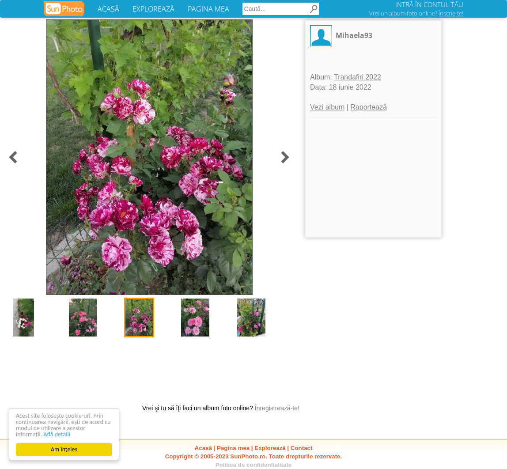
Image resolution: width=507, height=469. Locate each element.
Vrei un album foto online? (416, 13)
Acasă (203, 448)
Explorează (269, 448)
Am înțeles (64, 449)
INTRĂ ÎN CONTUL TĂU (429, 4)
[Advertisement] (373, 177)
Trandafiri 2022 (357, 77)
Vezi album (327, 107)
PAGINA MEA (208, 9)
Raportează (368, 107)
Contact (302, 448)
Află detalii (56, 434)
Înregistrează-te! (277, 408)
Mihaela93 (354, 35)
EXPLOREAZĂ (153, 9)
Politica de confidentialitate (254, 464)
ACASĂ (108, 9)
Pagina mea (233, 448)
